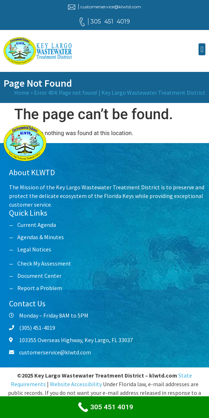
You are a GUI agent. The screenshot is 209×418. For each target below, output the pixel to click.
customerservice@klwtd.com (110, 6)
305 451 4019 (110, 21)
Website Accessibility (76, 384)
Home (21, 92)
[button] (202, 49)
